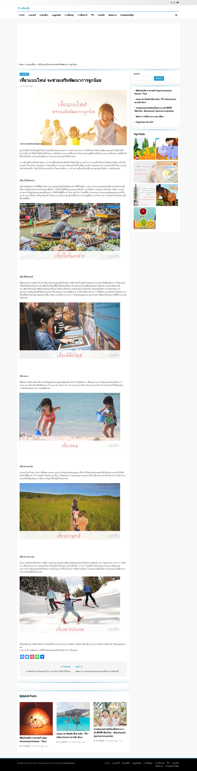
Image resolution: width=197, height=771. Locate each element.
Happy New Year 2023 (144, 122)
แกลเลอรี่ (32, 15)
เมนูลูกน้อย (56, 15)
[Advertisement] (98, 44)
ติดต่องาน (113, 15)
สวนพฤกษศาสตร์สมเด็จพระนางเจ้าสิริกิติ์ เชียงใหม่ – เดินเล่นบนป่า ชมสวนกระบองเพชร (110, 733)
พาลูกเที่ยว (44, 15)
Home (22, 15)
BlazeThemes (69, 763)
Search (137, 73)
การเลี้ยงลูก (69, 15)
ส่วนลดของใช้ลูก (127, 15)
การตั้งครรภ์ (82, 15)
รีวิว (92, 15)
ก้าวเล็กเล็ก (24, 8)
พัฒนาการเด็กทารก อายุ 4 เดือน (149, 116)
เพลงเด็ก (101, 15)
